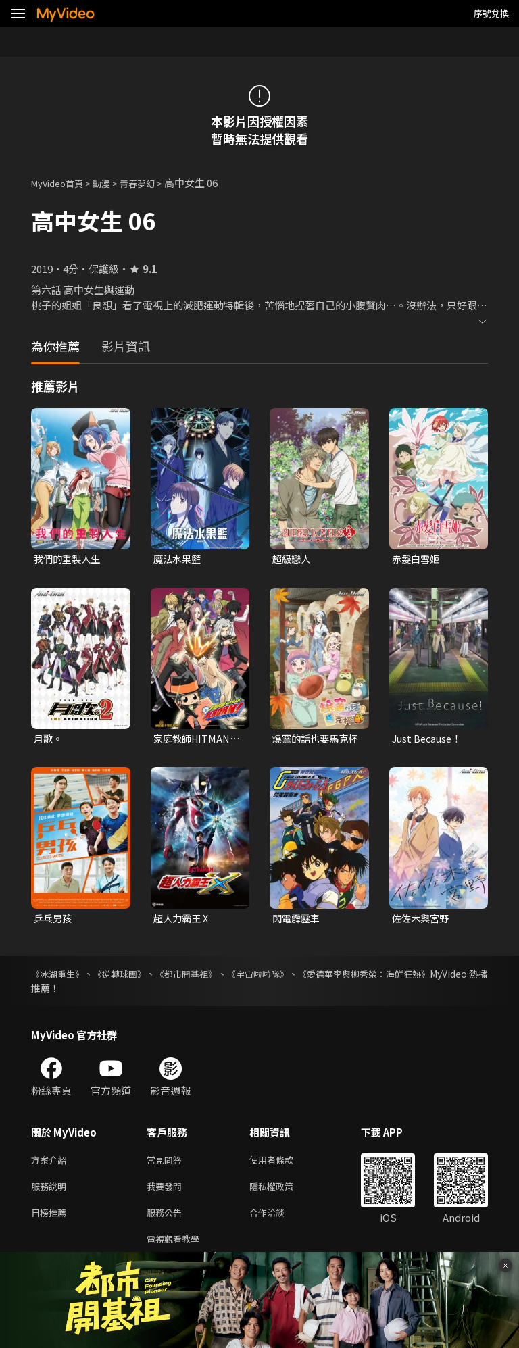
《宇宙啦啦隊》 (296, 977)
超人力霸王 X (182, 921)
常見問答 (167, 1164)
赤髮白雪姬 (417, 559)
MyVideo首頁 (62, 183)
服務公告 (167, 1221)
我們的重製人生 (69, 559)
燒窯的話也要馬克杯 (312, 740)
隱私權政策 (282, 1192)
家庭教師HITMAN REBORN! (194, 740)
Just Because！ (429, 740)
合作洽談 (277, 1221)
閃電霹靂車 (297, 921)
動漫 (112, 183)
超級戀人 (292, 559)
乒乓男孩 (54, 921)
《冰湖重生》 (59, 977)
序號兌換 (491, 13)
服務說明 (51, 1192)
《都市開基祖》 (212, 977)
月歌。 (49, 740)
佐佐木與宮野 (422, 921)
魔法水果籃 (178, 559)
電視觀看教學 (177, 1249)
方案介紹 (51, 1164)
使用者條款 (282, 1164)
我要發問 (167, 1192)
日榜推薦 (51, 1221)
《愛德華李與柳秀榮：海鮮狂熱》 (417, 977)
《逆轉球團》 (133, 977)
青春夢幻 (152, 183)
